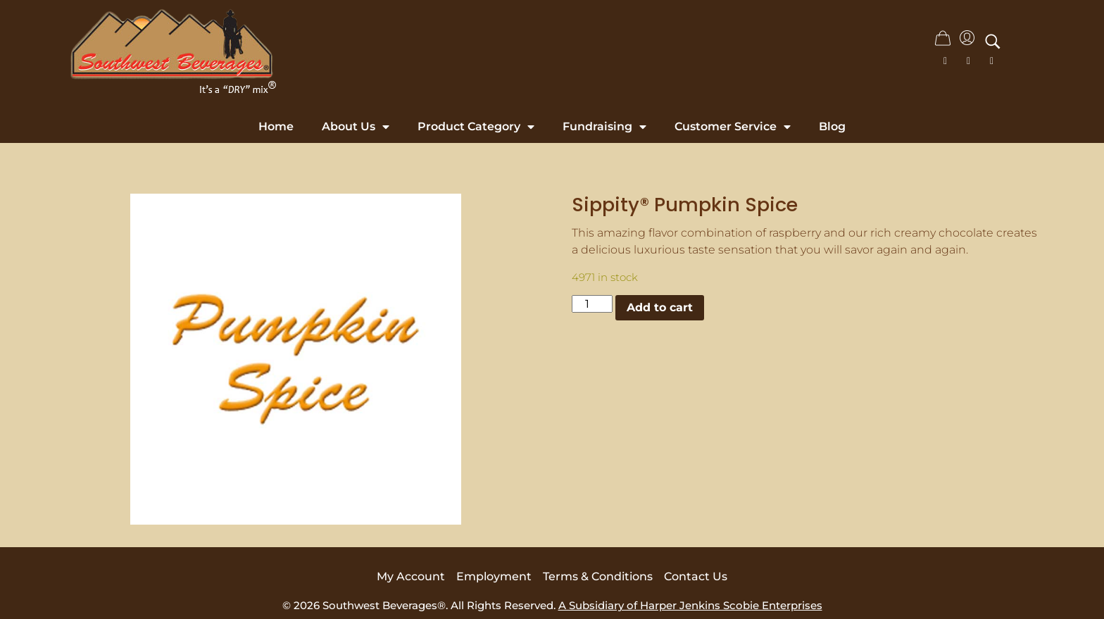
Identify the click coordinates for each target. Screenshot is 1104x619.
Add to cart (660, 307)
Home (276, 126)
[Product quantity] (592, 304)
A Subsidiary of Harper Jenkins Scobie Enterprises (690, 605)
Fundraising (604, 126)
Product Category (476, 126)
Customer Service (733, 126)
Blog (832, 126)
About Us (355, 126)
